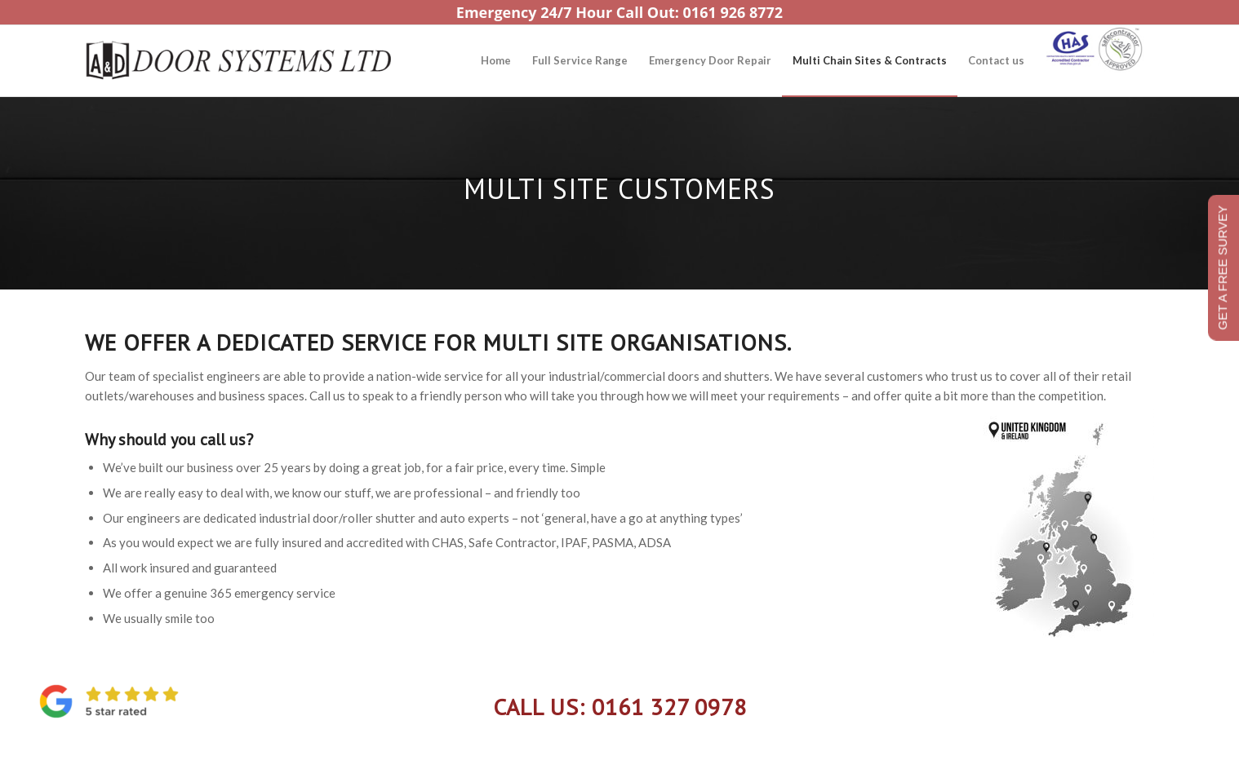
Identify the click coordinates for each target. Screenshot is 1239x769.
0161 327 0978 (669, 707)
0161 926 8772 (733, 12)
